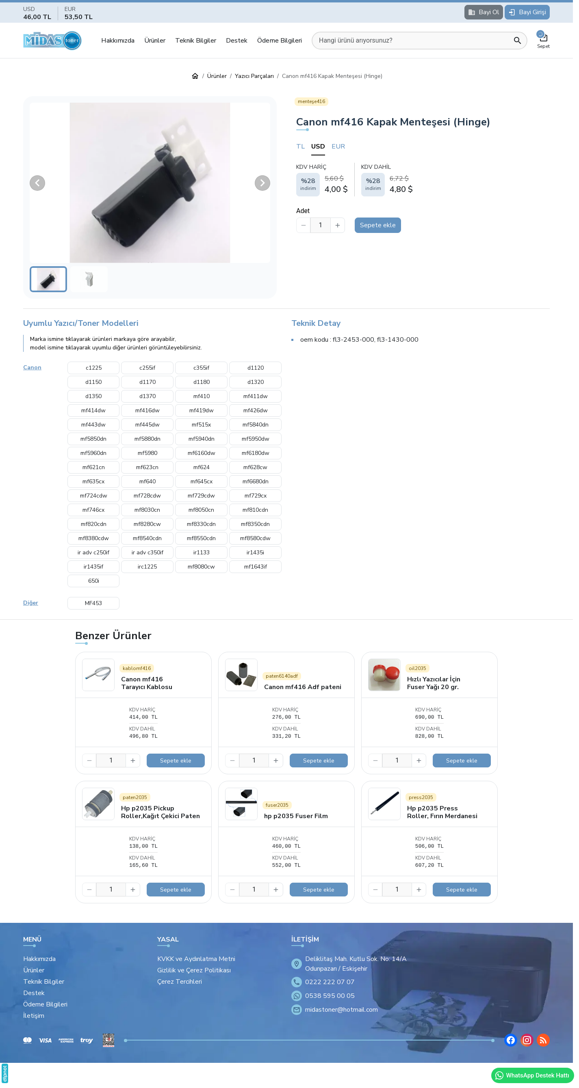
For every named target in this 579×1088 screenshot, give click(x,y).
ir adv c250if (93, 552)
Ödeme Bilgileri (279, 40)
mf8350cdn (255, 524)
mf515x (201, 425)
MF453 (93, 603)
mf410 (201, 396)
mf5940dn (202, 439)
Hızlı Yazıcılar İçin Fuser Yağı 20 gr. (433, 683)
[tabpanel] (423, 179)
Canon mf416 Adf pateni (302, 687)
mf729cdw (201, 496)
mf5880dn (147, 439)
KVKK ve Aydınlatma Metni (196, 958)
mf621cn (93, 467)
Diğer (30, 603)
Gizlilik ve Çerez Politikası (194, 970)
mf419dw (201, 410)
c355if (201, 368)
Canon (32, 367)
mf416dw (147, 410)
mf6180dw (255, 453)
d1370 (147, 396)
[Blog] (543, 1040)
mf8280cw (147, 524)
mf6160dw (201, 453)
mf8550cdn (201, 538)
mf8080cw (201, 567)
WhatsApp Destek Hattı (531, 1075)
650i (93, 581)
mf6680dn (256, 481)
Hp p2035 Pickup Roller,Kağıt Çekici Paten (160, 812)
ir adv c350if (147, 552)
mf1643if (255, 567)
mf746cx (93, 510)
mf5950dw (255, 439)
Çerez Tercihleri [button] (179, 981)
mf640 (147, 481)
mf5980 (147, 453)
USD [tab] (318, 146)
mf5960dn (93, 453)
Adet (303, 211)
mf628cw (255, 467)
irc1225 (147, 567)
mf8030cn (147, 510)
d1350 (93, 396)
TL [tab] (300, 146)
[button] (150, 183)
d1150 (93, 382)
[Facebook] (510, 1040)
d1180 (201, 382)
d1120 (255, 368)
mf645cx (202, 481)
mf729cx (256, 496)
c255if (147, 368)
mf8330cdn (201, 524)
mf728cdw (147, 496)
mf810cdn (255, 510)
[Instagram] (526, 1040)
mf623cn (147, 467)
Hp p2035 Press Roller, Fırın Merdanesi (442, 812)
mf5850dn (93, 439)
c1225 (94, 368)
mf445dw (147, 425)
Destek (236, 40)
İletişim (33, 1015)
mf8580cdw (255, 538)
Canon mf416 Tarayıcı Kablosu (146, 683)
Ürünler (154, 40)
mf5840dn (256, 425)
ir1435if (93, 567)
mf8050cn (201, 510)
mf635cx (93, 481)
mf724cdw (93, 496)
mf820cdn (93, 524)
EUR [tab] (338, 146)
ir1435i (255, 552)
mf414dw (93, 410)
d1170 (147, 382)
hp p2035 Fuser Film (296, 816)
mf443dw (93, 425)
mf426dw (255, 410)
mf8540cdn (147, 538)
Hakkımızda (117, 40)
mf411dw (255, 396)
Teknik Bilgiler (195, 40)
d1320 (255, 382)
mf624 (201, 467)
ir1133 (201, 552)
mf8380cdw (93, 538)
